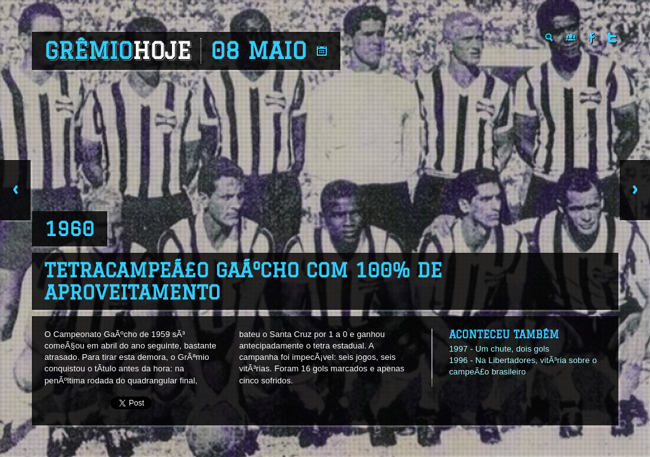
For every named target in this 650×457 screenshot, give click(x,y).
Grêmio (117, 50)
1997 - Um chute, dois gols (499, 349)
